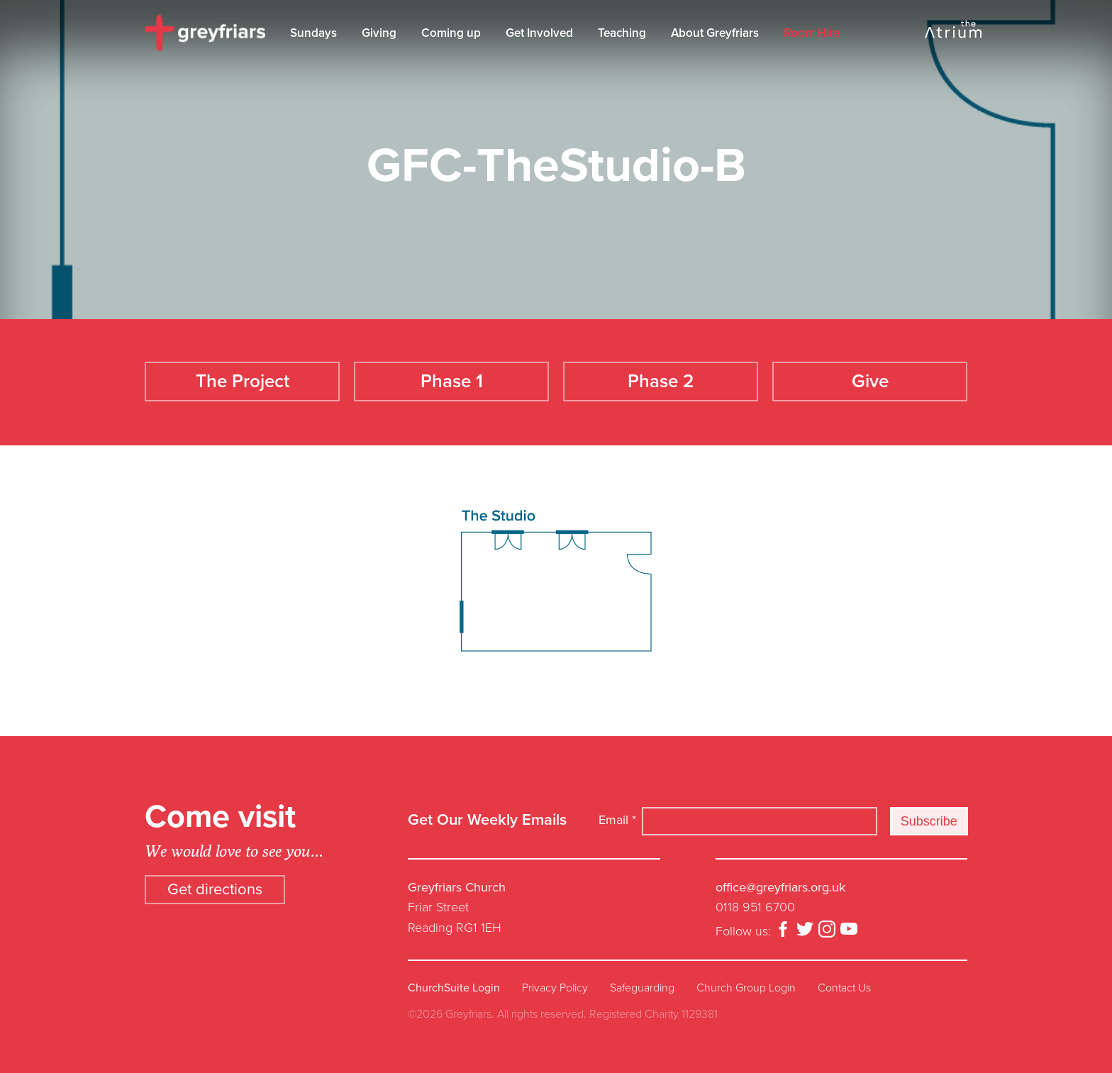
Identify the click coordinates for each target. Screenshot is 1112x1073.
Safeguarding (642, 986)
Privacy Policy (555, 986)
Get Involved (539, 33)
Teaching (622, 33)
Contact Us (844, 986)
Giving (379, 33)
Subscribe (929, 820)
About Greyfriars (715, 33)
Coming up (451, 33)
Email (617, 819)
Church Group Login (746, 986)
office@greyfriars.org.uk (780, 886)
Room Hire (812, 33)
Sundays (313, 33)
